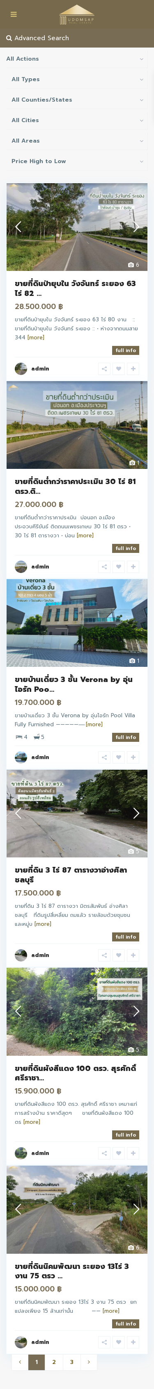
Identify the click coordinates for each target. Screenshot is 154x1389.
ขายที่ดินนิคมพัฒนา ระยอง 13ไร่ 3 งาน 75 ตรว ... (72, 1271)
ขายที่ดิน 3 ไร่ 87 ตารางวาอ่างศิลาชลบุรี (71, 874)
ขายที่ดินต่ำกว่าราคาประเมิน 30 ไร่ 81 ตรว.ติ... (75, 486)
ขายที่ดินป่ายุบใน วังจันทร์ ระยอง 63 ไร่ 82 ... (75, 288)
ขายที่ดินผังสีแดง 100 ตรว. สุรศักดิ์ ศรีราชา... (75, 1073)
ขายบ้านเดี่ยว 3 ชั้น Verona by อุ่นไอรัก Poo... (74, 684)
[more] (36, 337)
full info (125, 350)
